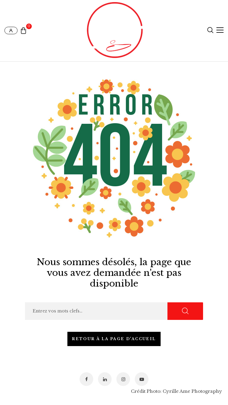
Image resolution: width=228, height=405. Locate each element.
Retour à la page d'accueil (114, 339)
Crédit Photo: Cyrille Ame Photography (176, 391)
